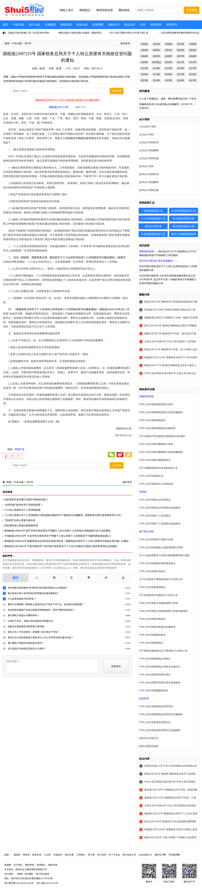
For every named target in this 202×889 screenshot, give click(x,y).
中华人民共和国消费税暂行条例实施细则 (161, 452)
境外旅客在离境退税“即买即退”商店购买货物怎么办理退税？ (38, 587)
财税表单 (155, 24)
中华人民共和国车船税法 (152, 619)
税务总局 (36, 854)
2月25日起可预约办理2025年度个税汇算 (128, 32)
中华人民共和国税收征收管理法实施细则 (161, 714)
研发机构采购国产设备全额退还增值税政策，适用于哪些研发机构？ (41, 610)
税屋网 (7, 865)
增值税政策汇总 (153, 210)
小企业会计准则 (147, 126)
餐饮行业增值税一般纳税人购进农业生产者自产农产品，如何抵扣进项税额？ (46, 604)
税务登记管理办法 (148, 738)
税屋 (6, 43)
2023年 (144, 80)
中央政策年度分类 (183, 218)
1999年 (144, 50)
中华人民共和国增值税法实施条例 (157, 428)
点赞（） (15, 456)
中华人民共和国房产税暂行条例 (156, 539)
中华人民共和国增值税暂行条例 (156, 404)
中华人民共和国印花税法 (152, 571)
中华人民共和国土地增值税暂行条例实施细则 (163, 611)
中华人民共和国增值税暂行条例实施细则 (161, 412)
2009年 (144, 62)
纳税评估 (113, 24)
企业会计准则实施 (148, 158)
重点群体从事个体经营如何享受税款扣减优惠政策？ (33, 593)
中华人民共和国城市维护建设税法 (157, 563)
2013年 (144, 68)
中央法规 (18, 24)
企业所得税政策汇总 (183, 210)
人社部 (47, 854)
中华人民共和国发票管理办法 (155, 722)
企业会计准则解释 (148, 150)
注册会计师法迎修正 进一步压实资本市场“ (29, 32)
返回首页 (125, 43)
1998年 (192, 44)
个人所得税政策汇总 (153, 218)
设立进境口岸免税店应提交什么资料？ (27, 648)
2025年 (168, 80)
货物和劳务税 (146, 396)
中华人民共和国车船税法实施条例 (157, 627)
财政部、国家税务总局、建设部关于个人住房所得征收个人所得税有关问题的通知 (67, 257)
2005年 (156, 56)
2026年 (180, 80)
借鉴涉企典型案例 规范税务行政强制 (26, 626)
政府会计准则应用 (148, 174)
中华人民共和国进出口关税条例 (156, 484)
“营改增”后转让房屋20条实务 (19, 520)
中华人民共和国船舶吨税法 (153, 690)
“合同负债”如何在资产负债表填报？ (23, 505)
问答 (143, 24)
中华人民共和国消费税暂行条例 (156, 444)
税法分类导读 (153, 226)
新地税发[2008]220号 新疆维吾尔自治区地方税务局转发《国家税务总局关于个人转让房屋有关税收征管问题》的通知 (66, 541)
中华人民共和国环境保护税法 (155, 674)
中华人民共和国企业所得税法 (155, 499)
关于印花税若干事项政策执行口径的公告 (161, 579)
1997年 (180, 44)
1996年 (168, 44)
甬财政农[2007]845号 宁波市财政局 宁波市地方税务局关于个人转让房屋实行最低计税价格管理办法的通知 (60, 546)
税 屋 (42, 68)
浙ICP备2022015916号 (47, 883)
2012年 (192, 62)
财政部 (17, 854)
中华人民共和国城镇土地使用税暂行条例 (161, 547)
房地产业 (19, 449)
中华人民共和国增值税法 (152, 420)
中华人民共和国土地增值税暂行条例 (158, 603)
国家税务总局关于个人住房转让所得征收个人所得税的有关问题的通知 (56, 309)
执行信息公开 (129, 854)
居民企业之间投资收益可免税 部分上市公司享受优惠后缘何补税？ (40, 637)
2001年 (168, 50)
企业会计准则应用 (148, 142)
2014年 (156, 68)
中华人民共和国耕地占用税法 (155, 658)
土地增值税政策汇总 (153, 234)
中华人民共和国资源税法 (152, 587)
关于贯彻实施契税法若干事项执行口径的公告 (163, 651)
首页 (5, 24)
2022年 (192, 74)
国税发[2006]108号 (110, 309)
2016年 (180, 68)
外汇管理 (101, 854)
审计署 (91, 854)
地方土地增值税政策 (183, 234)
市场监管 (57, 854)
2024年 (156, 80)
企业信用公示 (145, 854)
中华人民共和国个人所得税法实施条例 (159, 523)
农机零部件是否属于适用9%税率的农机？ (26, 499)
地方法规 (34, 24)
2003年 (192, 50)
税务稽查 (97, 24)
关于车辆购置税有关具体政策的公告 (158, 468)
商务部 (26, 854)
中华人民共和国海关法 (151, 476)
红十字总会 (114, 854)
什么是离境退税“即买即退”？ (22, 599)
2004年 (144, 56)
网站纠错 (52, 865)
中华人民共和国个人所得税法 (155, 515)
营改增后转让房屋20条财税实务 (21, 525)
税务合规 (82, 24)
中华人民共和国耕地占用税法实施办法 (159, 666)
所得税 (142, 492)
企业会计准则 (146, 134)
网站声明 (29, 865)
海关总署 (69, 854)
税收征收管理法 (87, 138)
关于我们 (18, 865)
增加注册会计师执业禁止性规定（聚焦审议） (80, 32)
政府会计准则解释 (148, 182)
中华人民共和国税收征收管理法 (156, 706)
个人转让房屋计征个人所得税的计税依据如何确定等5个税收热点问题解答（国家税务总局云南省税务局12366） (63, 515)
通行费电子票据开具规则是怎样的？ (26, 643)
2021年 (180, 74)
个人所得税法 (68, 138)
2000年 (156, 50)
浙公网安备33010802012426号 (18, 883)
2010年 (168, 62)
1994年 (144, 44)
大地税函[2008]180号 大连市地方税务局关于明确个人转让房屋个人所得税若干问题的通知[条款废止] (57, 536)
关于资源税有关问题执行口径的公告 (158, 595)
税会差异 (129, 24)
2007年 (27, 43)
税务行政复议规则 (148, 746)
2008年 (192, 56)
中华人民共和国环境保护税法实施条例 (159, 682)
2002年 (180, 50)
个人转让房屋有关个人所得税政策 (22, 510)
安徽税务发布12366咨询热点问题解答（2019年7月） (167, 104)
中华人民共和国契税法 (151, 643)
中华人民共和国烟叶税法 (152, 635)
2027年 (192, 80)
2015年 (168, 68)
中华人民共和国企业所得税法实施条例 (159, 507)
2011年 (180, 62)
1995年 (156, 44)
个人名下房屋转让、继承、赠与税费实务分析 (163, 98)
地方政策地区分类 (183, 226)
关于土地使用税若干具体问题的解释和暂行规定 (164, 555)
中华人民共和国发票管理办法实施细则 (159, 730)
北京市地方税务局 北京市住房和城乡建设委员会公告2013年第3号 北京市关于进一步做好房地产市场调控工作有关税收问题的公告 (168, 279)
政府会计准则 (146, 166)
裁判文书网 (160, 854)
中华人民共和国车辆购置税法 (155, 460)
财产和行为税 (146, 531)
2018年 (144, 74)
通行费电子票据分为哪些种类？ (23, 615)
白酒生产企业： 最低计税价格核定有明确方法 (30, 621)
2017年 (192, 68)
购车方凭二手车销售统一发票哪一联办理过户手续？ (33, 632)
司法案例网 (174, 854)
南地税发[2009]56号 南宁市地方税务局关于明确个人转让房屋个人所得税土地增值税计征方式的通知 (57, 530)
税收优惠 (66, 24)
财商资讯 (171, 24)
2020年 (168, 74)
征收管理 (144, 698)
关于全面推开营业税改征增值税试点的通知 (162, 436)
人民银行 (80, 854)
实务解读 (50, 24)
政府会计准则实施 (148, 190)
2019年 (156, 74)
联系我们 (41, 865)
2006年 (168, 56)
